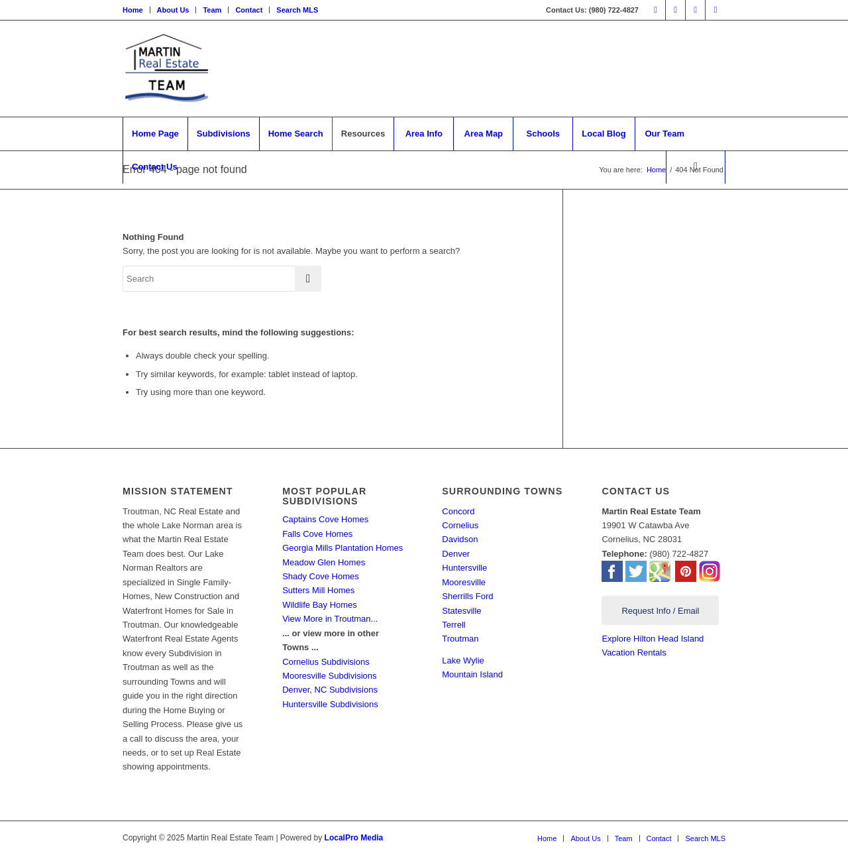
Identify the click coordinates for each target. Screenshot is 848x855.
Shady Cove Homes (320, 576)
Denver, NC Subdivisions (330, 690)
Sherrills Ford (467, 596)
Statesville (461, 611)
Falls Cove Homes (317, 534)
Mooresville (464, 582)
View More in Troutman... (330, 619)
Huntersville (464, 568)
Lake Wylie (463, 660)
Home (133, 10)
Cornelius (460, 525)
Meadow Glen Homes (323, 562)
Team (212, 10)
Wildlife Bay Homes (319, 605)
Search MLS (297, 10)
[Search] (695, 167)
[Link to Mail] (715, 10)
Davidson (460, 539)
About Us (173, 10)
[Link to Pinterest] (695, 10)
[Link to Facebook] (655, 10)
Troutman (460, 639)
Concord (458, 511)
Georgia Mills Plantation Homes (342, 548)
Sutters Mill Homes (318, 590)
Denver (456, 554)
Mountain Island (472, 674)
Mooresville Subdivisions (329, 676)
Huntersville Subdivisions (330, 704)
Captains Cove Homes (325, 519)
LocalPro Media (354, 837)
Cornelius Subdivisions (326, 662)
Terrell (453, 625)
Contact (248, 10)
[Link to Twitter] (675, 10)
